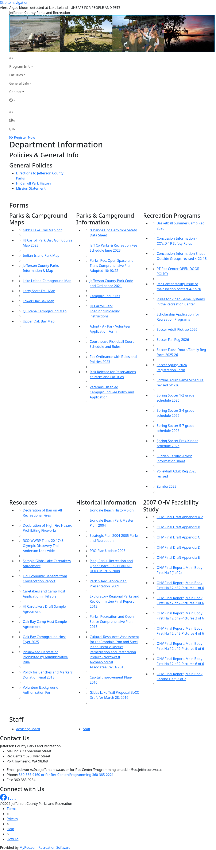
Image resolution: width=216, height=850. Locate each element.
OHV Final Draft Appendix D (178, 547)
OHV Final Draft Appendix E (178, 557)
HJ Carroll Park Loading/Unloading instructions (105, 311)
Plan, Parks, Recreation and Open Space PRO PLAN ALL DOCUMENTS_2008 (111, 566)
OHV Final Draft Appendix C (178, 537)
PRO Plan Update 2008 (107, 550)
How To (12, 839)
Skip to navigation (14, 2)
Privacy (12, 818)
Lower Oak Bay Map (38, 301)
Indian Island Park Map (41, 255)
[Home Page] (21, 58)
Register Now (24, 137)
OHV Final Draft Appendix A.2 (180, 517)
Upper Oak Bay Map (38, 321)
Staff (86, 729)
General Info (19, 83)
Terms (11, 808)
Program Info (19, 66)
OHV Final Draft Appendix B (178, 527)
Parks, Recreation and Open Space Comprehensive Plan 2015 (112, 621)
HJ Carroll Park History (33, 183)
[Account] (21, 100)
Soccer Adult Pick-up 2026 (177, 329)
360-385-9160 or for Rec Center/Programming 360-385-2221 (66, 774)
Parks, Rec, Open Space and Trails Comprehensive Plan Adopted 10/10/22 (112, 265)
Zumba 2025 (167, 486)
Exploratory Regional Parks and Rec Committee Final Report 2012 (114, 601)
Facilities (16, 75)
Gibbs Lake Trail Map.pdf (42, 230)
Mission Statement (31, 188)
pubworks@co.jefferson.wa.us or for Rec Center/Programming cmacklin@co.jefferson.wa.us (89, 769)
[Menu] (12, 129)
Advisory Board (28, 729)
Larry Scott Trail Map (39, 291)
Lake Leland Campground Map (47, 280)
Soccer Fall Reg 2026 (173, 339)
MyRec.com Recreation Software (44, 847)
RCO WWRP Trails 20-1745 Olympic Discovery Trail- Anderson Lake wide (43, 545)
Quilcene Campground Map (44, 311)
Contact (15, 91)
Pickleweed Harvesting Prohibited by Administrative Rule (45, 657)
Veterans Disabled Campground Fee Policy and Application (112, 392)
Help (10, 829)
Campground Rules (105, 296)
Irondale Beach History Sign (112, 510)
